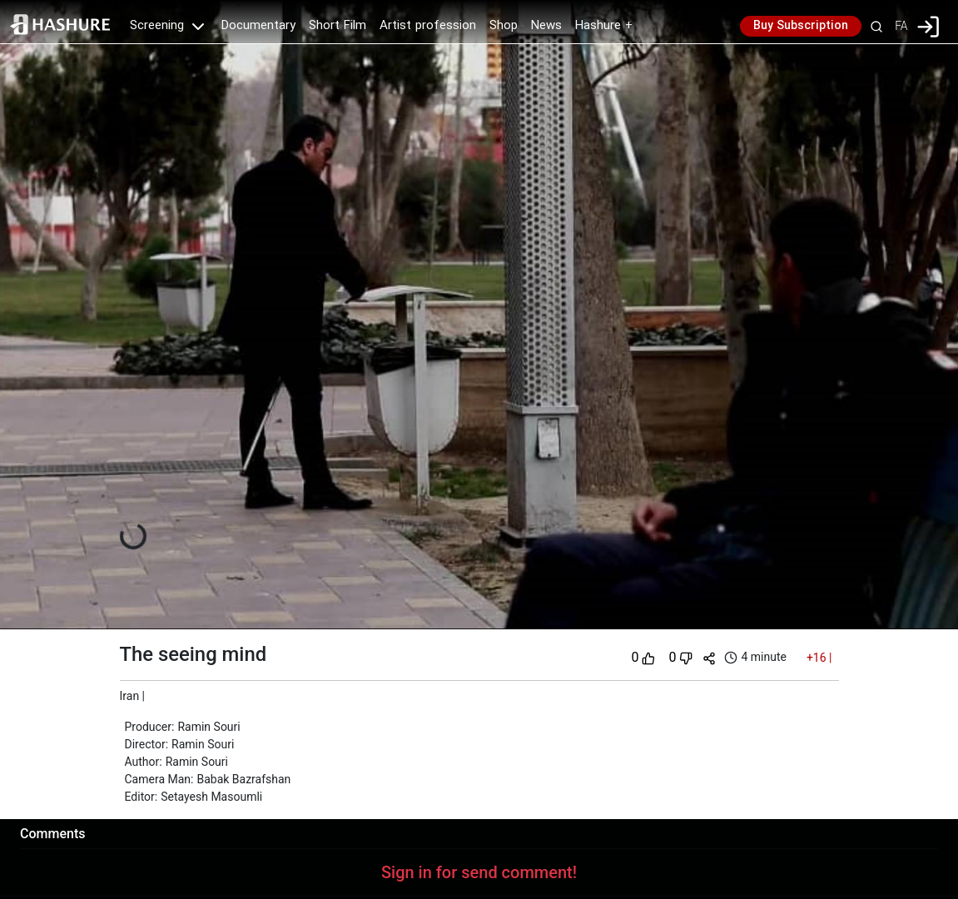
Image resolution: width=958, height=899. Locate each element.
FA (901, 25)
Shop (503, 26)
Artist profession (428, 26)
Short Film (337, 26)
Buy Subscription (800, 26)
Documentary (258, 26)
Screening (169, 26)
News (546, 26)
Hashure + (604, 26)
